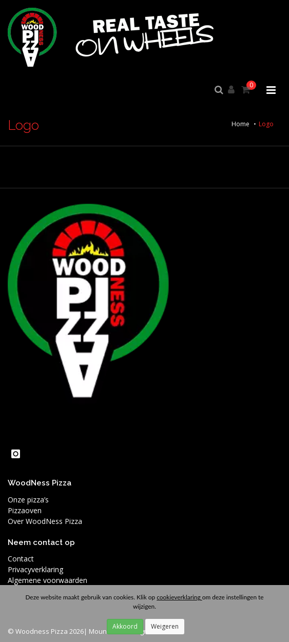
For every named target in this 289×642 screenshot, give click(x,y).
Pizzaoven (25, 510)
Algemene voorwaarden (47, 580)
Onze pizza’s (28, 499)
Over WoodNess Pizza (45, 521)
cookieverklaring (179, 597)
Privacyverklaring (35, 569)
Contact (21, 558)
